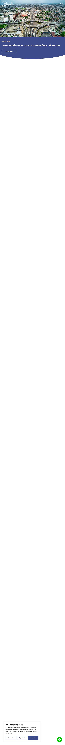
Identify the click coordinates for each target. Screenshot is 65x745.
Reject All (22, 738)
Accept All (33, 738)
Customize (11, 738)
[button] (3, 21)
